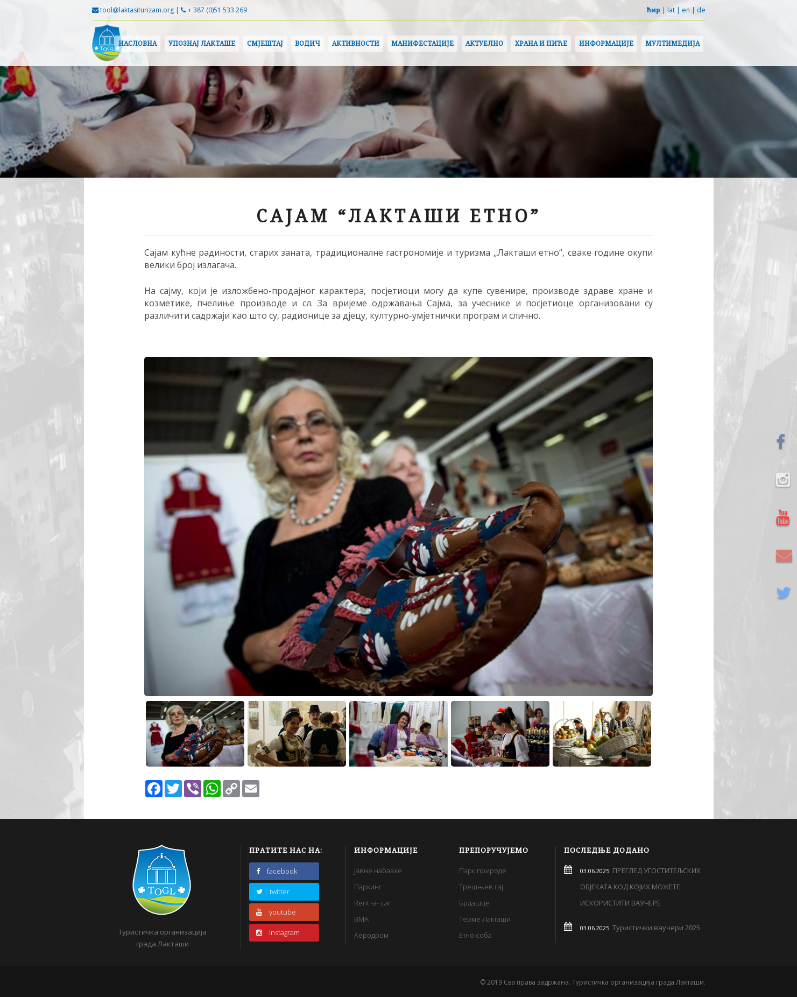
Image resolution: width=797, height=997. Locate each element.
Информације (606, 43)
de (701, 10)
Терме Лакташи (485, 919)
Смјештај (265, 43)
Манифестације (422, 43)
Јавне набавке (378, 870)
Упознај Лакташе (201, 43)
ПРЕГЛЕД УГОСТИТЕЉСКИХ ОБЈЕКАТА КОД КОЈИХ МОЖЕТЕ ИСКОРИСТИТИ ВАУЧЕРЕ (640, 887)
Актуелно (484, 43)
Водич (307, 43)
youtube (276, 912)
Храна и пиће (541, 43)
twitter (273, 891)
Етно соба (475, 935)
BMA (361, 919)
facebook (276, 871)
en (686, 10)
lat (671, 10)
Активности (355, 43)
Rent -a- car (372, 903)
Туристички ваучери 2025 (654, 927)
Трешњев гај (481, 886)
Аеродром (371, 935)
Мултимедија (672, 43)
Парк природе (482, 870)
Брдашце (474, 903)
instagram (278, 932)
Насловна (137, 43)
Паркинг (368, 886)
